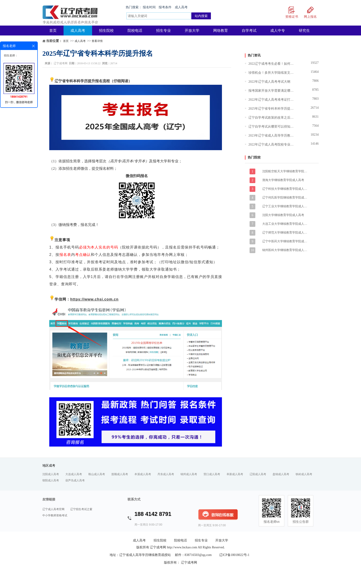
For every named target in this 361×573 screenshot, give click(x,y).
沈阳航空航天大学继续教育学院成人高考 (285, 171)
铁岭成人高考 (304, 474)
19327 (315, 62)
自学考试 (249, 30)
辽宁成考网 (60, 63)
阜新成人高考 (235, 474)
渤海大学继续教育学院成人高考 (283, 180)
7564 (315, 125)
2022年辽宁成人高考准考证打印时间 (271, 99)
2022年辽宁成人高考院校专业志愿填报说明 (271, 144)
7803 (315, 98)
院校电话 (135, 30)
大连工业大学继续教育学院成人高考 (285, 223)
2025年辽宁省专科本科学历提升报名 (271, 108)
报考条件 (165, 7)
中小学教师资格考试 (54, 515)
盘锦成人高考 (281, 474)
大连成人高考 (73, 474)
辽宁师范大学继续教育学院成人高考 (285, 232)
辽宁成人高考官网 (53, 509)
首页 (53, 30)
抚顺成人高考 (119, 474)
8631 (315, 116)
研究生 (304, 30)
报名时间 (149, 7)
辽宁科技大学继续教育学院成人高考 (285, 188)
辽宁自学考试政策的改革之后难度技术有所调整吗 (271, 117)
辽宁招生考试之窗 (81, 509)
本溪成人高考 (142, 474)
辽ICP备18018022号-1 (234, 555)
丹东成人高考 (165, 474)
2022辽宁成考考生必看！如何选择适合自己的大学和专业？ (271, 63)
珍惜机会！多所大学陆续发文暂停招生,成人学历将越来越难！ (271, 72)
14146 (315, 143)
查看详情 (97, 41)
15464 (315, 71)
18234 (315, 134)
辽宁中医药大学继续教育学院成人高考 (285, 241)
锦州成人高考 (188, 474)
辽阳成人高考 (258, 474)
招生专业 (163, 30)
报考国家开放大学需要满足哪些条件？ (271, 90)
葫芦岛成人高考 (75, 480)
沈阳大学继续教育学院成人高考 (283, 215)
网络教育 (220, 30)
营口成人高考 (212, 474)
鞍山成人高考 (96, 474)
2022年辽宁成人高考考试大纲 (269, 81)
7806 (315, 80)
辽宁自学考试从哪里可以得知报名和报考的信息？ (271, 126)
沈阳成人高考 (50, 474)
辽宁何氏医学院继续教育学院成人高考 (285, 197)
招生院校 (106, 30)
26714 (315, 107)
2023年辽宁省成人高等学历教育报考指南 (271, 135)
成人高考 (181, 7)
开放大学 (192, 30)
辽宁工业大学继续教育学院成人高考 (285, 206)
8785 (315, 89)
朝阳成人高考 (50, 480)
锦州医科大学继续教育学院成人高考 (285, 250)
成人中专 (277, 30)
